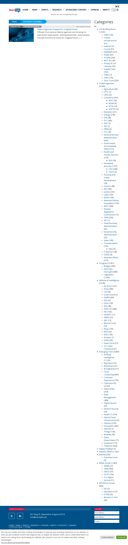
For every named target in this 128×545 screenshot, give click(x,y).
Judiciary (103, 454)
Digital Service (110, 403)
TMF (106, 77)
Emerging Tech (15, 26)
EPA (105, 117)
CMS (106, 94)
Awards (72, 525)
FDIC (106, 123)
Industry (107, 423)
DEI (105, 488)
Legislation (109, 274)
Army (106, 289)
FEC (105, 126)
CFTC (106, 92)
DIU (105, 306)
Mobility (107, 434)
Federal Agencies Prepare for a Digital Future (57, 29)
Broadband (109, 369)
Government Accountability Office (110, 146)
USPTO (112, 109)
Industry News (105, 451)
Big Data (108, 363)
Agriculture (109, 89)
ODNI (106, 340)
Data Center (109, 389)
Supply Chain (110, 69)
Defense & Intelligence (109, 280)
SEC (105, 220)
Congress (103, 263)
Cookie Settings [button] (107, 537)
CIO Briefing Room (107, 29)
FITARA (107, 57)
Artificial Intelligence (31, 26)
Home (25, 9)
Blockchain (109, 366)
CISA (111, 169)
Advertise (17, 529)
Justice (107, 192)
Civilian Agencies (106, 83)
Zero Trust (109, 80)
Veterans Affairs (111, 257)
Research (57, 9)
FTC (105, 132)
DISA (106, 303)
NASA (106, 197)
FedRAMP (108, 52)
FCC (105, 120)
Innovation (109, 426)
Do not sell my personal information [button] (15, 542)
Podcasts (62, 525)
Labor (106, 194)
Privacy (32, 529)
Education (108, 112)
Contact (25, 529)
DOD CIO (108, 309)
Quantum (108, 443)
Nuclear (107, 337)
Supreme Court (111, 457)
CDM (106, 35)
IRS (105, 189)
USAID (107, 254)
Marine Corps (110, 323)
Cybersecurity (110, 383)
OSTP (106, 474)
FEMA (106, 129)
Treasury (108, 251)
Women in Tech (111, 497)
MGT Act (107, 60)
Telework (108, 446)
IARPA (106, 317)
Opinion (95, 9)
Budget (107, 266)
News (34, 9)
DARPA (107, 297)
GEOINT (107, 314)
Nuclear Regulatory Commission (109, 212)
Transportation (111, 243)
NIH (110, 160)
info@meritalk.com (38, 517)
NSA (106, 334)
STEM (106, 494)
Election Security (111, 409)
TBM (106, 75)
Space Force (109, 343)
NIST (111, 100)
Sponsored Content (76, 9)
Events (44, 9)
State (106, 240)
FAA (110, 249)
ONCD (106, 471)
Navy (106, 329)
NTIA (111, 106)
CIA (105, 291)
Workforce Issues (107, 483)
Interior (107, 186)
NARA (106, 466)
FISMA (106, 55)
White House (105, 463)
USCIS (111, 172)
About (10, 529)
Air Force (108, 286)
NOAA (111, 103)
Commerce (108, 97)
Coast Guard (109, 294)
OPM (106, 217)
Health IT (108, 414)
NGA (106, 331)
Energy (107, 114)
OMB (106, 468)
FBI (105, 311)
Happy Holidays (106, 448)
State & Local (16, 527)
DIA (105, 300)
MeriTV (106, 9)
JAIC (105, 320)
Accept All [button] (121, 537)
